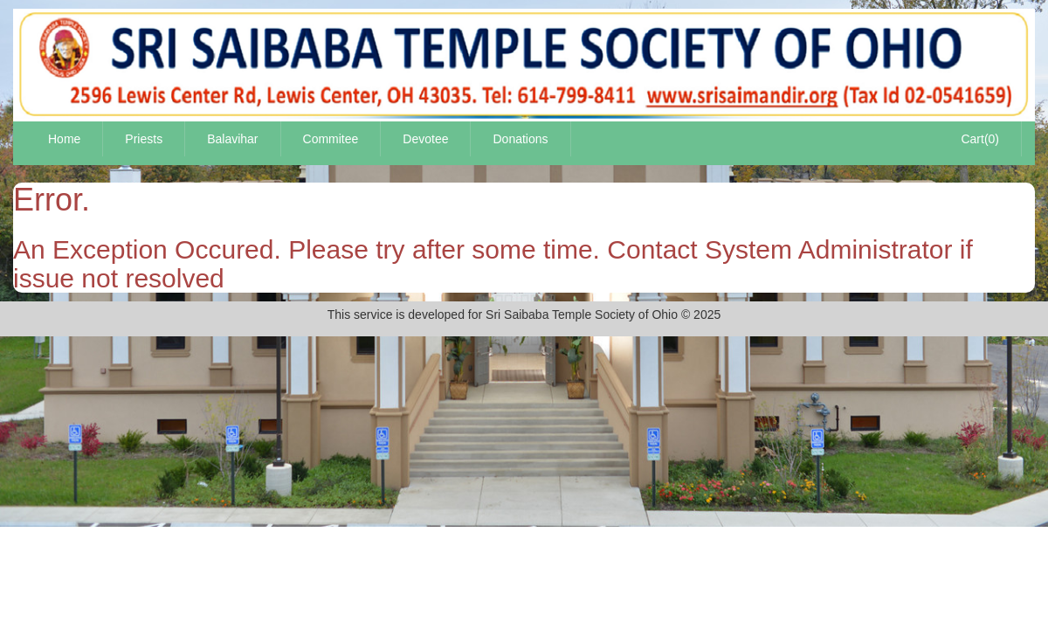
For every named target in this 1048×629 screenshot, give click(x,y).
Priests (143, 139)
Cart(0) (980, 139)
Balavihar (232, 139)
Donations (520, 139)
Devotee (425, 139)
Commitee (331, 139)
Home (64, 139)
